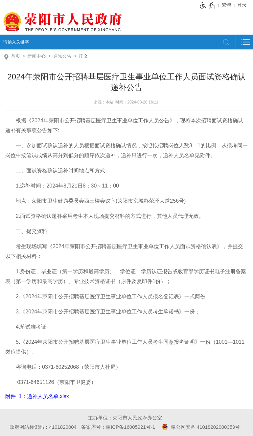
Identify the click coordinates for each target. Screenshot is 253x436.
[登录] (243, 5)
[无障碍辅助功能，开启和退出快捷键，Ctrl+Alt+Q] (207, 5)
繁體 (226, 5)
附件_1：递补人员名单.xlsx (37, 396)
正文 (83, 56)
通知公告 (62, 56)
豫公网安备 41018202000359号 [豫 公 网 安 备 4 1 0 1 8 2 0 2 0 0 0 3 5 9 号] (200, 426)
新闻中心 (36, 56)
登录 (241, 5)
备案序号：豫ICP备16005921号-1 (118, 427)
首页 (15, 56)
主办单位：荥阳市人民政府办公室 (125, 418)
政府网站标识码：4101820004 (43, 427)
